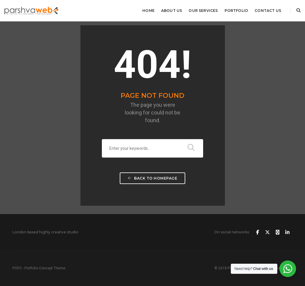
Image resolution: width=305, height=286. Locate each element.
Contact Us (268, 10)
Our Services (203, 10)
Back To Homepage (152, 178)
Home (148, 10)
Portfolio (236, 10)
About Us (171, 10)
